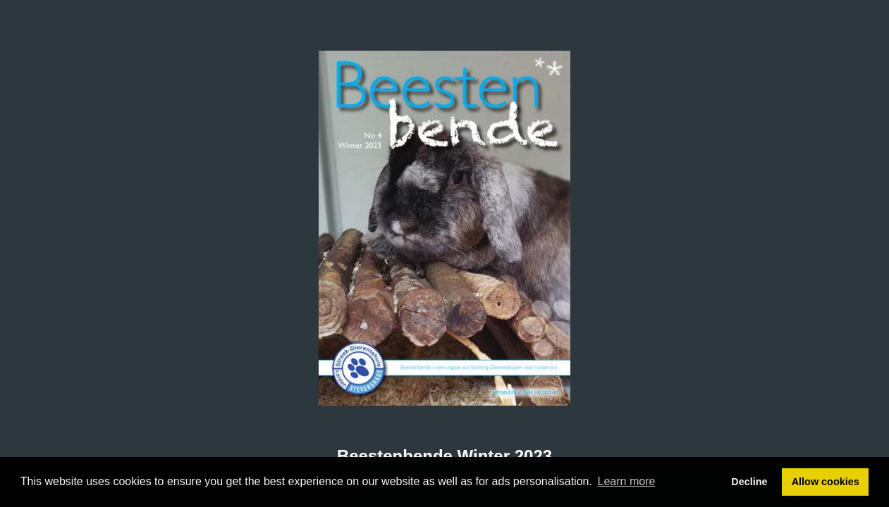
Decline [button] (749, 481)
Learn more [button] (627, 481)
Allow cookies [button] (825, 481)
